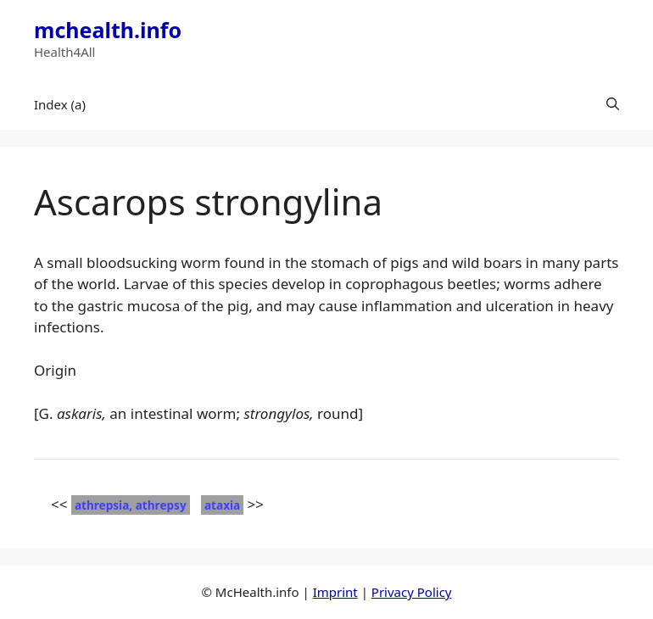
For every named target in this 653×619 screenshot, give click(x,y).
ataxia (222, 505)
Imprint (335, 591)
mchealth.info (107, 29)
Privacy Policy (411, 591)
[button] (612, 104)
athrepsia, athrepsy (131, 505)
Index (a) (60, 104)
